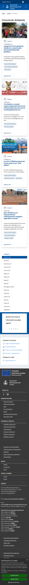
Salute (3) (6, 290)
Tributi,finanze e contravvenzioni (12, 449)
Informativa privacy (9, 555)
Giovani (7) (6, 277)
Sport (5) (6, 300)
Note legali (6, 558)
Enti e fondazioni (8, 409)
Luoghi (5, 477)
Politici (5, 412)
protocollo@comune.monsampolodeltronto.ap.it (14, 504)
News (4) (6, 283)
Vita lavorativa (7, 429)
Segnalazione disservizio (10, 540)
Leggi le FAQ (7, 543)
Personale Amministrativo (10, 414)
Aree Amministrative (9, 404)
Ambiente (6, 452)
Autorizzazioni (7, 457)
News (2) (6, 280)
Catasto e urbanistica (9, 434)
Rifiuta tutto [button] (14, 579)
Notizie (5, 464)
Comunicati (8, 41)
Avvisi (5, 469)
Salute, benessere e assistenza (12, 454)
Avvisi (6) (6, 260)
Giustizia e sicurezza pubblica (11, 447)
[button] (14, 582)
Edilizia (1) (6, 274)
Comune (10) (7, 267)
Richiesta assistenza (9, 545)
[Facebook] (3, 394)
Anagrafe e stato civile (9, 424)
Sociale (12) (7, 297)
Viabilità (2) (7, 310)
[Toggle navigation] (3, 7)
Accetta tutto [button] (14, 575)
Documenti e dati (8, 417)
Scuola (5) (6, 293)
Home (3, 13)
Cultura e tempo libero (9, 427)
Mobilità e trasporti (9, 437)
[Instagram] (7, 394)
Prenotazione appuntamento (11, 538)
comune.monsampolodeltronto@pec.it (14, 499)
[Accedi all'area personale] (23, 2)
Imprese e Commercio (9, 432)
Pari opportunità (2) (9, 287)
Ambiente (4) (7, 257)
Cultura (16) (7, 270)
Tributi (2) (6, 303)
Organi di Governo (8, 402)
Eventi (5, 479)
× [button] (27, 559)
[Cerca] (26, 7)
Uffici (5, 407)
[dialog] (14, 571)
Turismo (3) (7, 306)
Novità (9, 13)
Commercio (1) (7, 264)
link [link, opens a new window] (6, 572)
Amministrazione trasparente (11, 553)
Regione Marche (6, 2)
